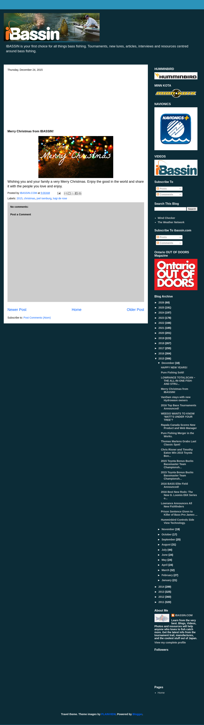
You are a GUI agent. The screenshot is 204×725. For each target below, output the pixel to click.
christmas (29, 198)
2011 (162, 602)
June (165, 554)
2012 (162, 596)
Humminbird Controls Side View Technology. (177, 521)
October (167, 534)
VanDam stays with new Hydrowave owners (176, 399)
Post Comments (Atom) (37, 317)
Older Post (135, 310)
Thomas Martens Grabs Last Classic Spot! (178, 443)
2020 (162, 332)
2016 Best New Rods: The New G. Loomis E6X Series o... (179, 495)
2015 (19, 198)
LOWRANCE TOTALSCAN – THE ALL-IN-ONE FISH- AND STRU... (178, 380)
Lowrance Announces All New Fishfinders (176, 505)
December (168, 362)
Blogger (137, 714)
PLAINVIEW (108, 714)
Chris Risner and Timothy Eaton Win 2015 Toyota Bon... (177, 452)
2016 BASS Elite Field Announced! (174, 485)
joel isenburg (44, 198)
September (169, 539)
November (168, 529)
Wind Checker (166, 217)
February (167, 575)
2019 (162, 338)
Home (76, 310)
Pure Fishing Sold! (172, 372)
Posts (162, 188)
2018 (162, 343)
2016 (162, 353)
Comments (165, 194)
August (166, 544)
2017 (162, 348)
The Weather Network (171, 222)
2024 (162, 312)
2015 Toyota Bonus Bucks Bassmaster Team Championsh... (177, 464)
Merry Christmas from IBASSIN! (174, 390)
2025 (162, 307)
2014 (162, 586)
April (165, 564)
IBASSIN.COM (29, 192)
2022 (162, 322)
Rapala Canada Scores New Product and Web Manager (179, 426)
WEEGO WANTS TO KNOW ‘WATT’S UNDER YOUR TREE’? (177, 416)
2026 (162, 302)
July (165, 549)
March (166, 570)
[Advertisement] (75, 99)
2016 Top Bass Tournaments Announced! (178, 407)
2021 (162, 327)
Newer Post (16, 310)
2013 (162, 591)
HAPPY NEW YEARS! (174, 367)
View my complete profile (170, 642)
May (164, 559)
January (167, 580)
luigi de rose (60, 198)
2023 (162, 317)
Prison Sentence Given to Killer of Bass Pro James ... (179, 513)
